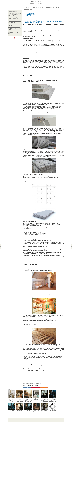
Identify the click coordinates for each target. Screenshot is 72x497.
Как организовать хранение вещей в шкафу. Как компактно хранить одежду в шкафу (14, 14)
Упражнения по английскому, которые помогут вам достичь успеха (13, 32)
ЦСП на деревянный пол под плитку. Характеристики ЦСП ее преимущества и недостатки (41, 17)
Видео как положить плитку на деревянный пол (33, 22)
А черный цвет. (11, 25)
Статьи (39, 5)
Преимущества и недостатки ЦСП (32, 20)
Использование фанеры (30, 13)
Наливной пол (28, 15)
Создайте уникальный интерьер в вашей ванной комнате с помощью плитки (14, 28)
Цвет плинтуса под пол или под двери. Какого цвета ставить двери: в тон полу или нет (14, 21)
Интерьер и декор (36, 2)
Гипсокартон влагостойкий (30, 14)
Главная (31, 5)
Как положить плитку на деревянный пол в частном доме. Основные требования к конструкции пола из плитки (44, 21)
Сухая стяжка (28, 16)
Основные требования (32, 383)
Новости (35, 5)
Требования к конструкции (38, 383)
